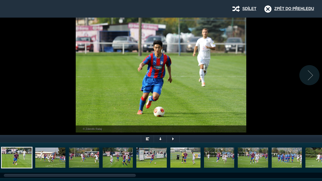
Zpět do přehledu (294, 9)
